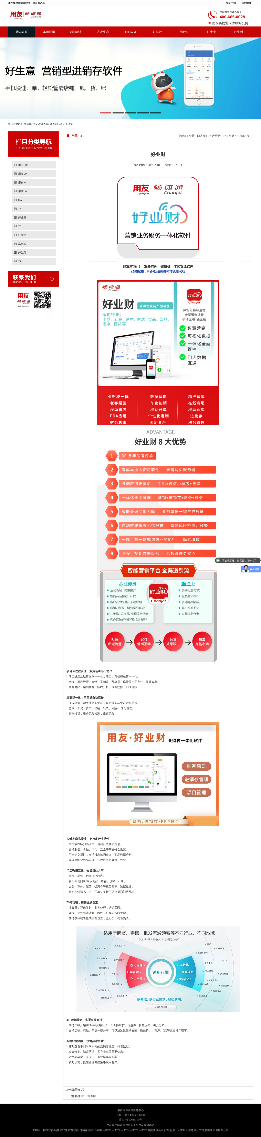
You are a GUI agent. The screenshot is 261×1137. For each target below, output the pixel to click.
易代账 (184, 32)
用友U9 (37, 123)
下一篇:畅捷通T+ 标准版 (80, 1096)
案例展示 (49, 32)
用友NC (45, 123)
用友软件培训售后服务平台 (122, 1124)
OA (60, 123)
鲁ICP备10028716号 (130, 1119)
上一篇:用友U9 (74, 1089)
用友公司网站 (146, 1124)
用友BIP (27, 123)
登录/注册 (231, 3)
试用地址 (246, 3)
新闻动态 (76, 32)
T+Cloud (130, 32)
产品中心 (103, 32)
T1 (19, 261)
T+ (64, 123)
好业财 (238, 32)
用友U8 (54, 123)
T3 (19, 226)
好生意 (211, 32)
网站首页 (22, 32)
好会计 (157, 32)
